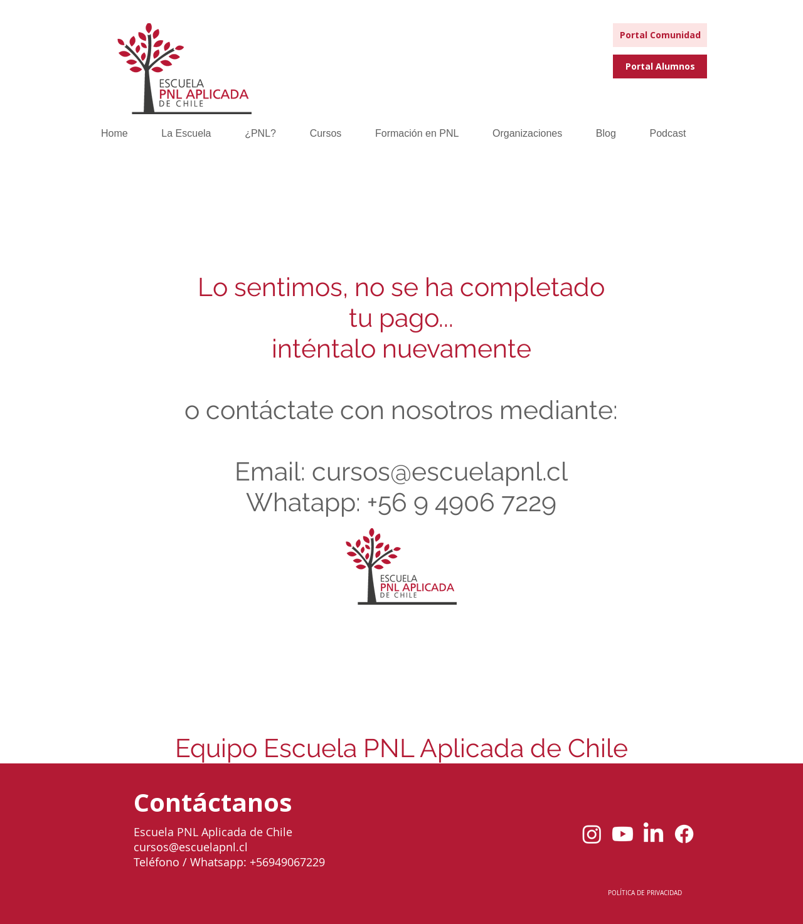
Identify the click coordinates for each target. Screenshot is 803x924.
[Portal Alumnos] (660, 66)
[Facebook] (684, 834)
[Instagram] (592, 834)
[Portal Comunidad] (660, 35)
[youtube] (622, 834)
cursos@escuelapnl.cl (440, 471)
